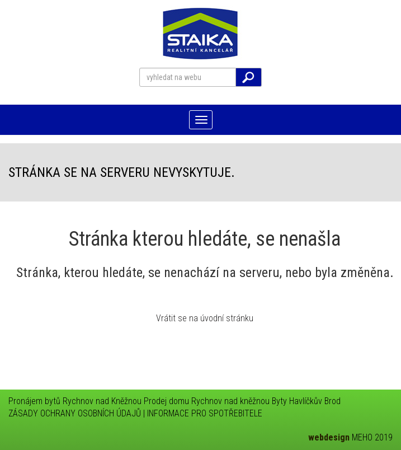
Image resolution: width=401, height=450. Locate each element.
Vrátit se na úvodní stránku (204, 318)
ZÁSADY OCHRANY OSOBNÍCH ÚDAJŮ (74, 413)
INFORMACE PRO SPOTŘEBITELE (204, 413)
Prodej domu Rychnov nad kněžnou (207, 401)
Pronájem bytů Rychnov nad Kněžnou (74, 401)
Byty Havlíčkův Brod (306, 401)
